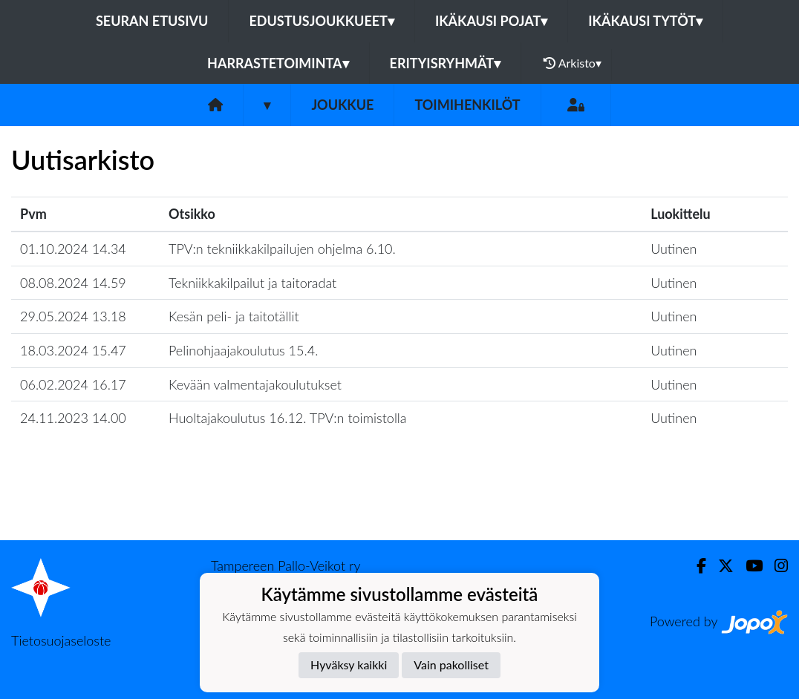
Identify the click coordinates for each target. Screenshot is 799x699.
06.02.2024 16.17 (73, 384)
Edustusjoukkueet (321, 21)
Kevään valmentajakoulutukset (255, 384)
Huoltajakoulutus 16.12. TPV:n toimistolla (288, 418)
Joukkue (342, 104)
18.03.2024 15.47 (73, 350)
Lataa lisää (399, 508)
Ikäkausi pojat (491, 21)
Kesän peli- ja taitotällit (234, 316)
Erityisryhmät (445, 63)
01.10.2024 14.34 (73, 248)
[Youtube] (748, 566)
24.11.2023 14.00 (73, 418)
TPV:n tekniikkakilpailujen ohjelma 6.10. (282, 248)
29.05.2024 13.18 (73, 316)
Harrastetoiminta (278, 63)
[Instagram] (775, 566)
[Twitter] (720, 566)
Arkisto (572, 63)
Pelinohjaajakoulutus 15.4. (243, 350)
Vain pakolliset (451, 664)
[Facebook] (695, 566)
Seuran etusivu (152, 21)
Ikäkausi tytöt (645, 21)
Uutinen (673, 248)
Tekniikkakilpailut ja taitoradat (252, 283)
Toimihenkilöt (467, 104)
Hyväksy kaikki (348, 664)
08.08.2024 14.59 (73, 283)
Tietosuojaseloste (61, 640)
